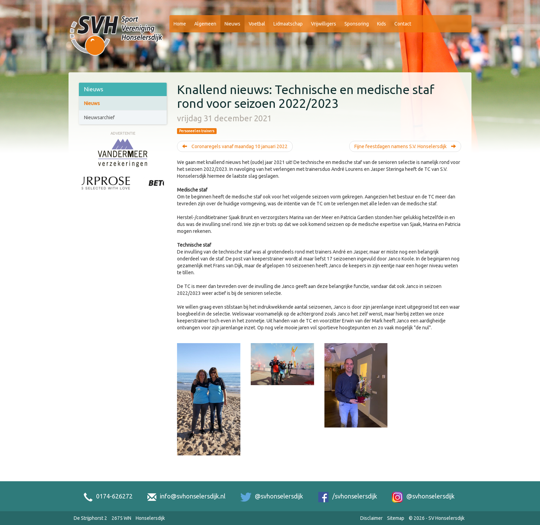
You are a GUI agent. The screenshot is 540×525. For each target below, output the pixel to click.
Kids (381, 24)
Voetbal (257, 24)
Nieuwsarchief (99, 117)
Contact (402, 24)
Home (180, 24)
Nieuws (232, 24)
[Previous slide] (85, 190)
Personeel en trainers (196, 131)
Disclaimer (371, 518)
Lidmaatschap (288, 24)
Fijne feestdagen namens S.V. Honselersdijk (405, 146)
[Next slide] (160, 190)
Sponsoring (356, 24)
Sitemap (395, 518)
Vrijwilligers (323, 24)
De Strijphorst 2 (90, 518)
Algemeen (205, 24)
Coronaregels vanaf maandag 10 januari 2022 (235, 146)
